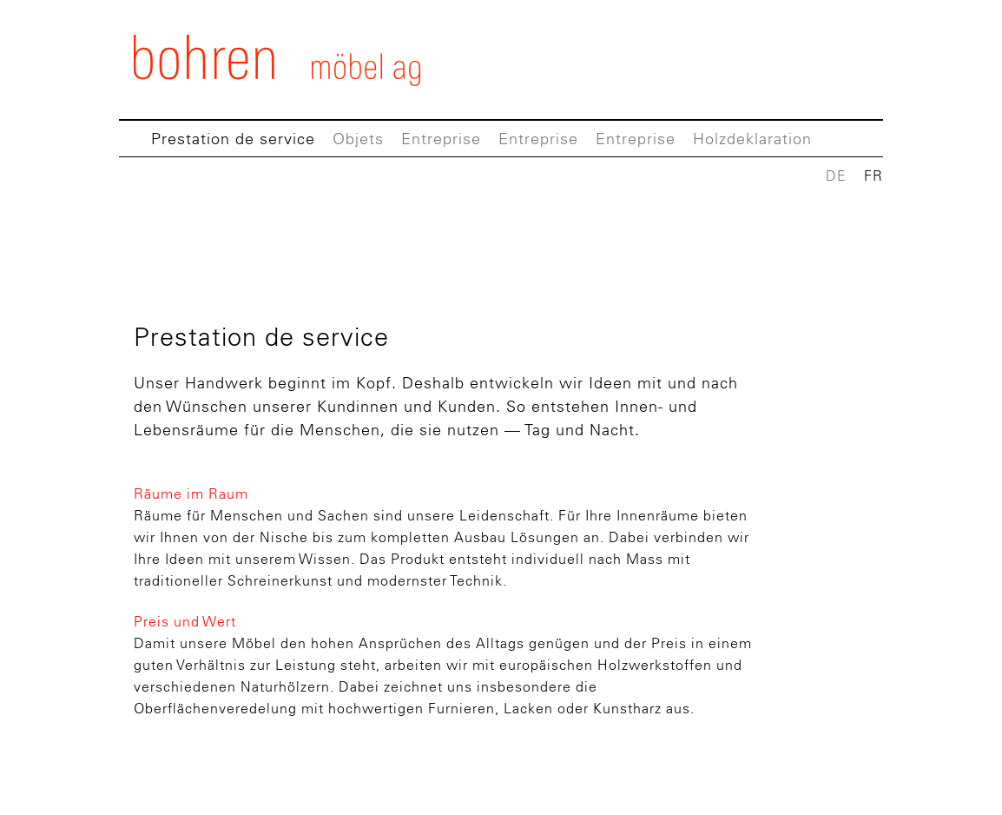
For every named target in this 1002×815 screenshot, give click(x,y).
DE (836, 175)
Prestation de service (233, 139)
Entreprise (441, 139)
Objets (358, 139)
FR (873, 175)
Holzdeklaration (752, 139)
